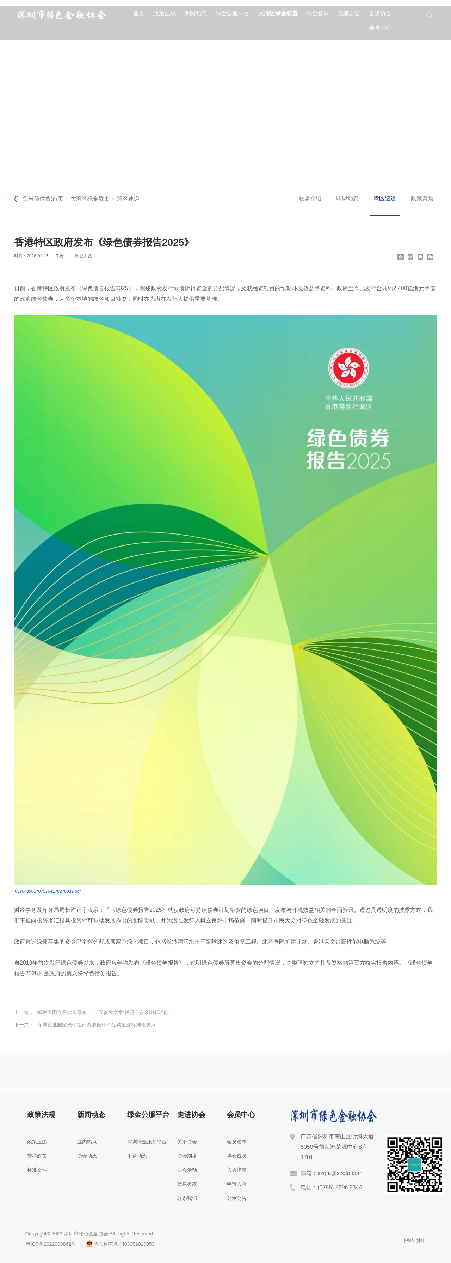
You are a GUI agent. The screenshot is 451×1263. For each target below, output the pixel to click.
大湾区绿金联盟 (278, 13)
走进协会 (380, 13)
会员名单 (237, 1142)
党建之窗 (349, 13)
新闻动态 (195, 13)
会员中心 (380, 28)
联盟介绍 (310, 198)
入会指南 (237, 1170)
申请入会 (237, 1184)
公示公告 (237, 1198)
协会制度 (187, 1156)
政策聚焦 (422, 198)
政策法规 (164, 13)
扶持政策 (37, 1156)
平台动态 (137, 1156)
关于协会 (187, 1142)
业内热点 (87, 1142)
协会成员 (237, 1156)
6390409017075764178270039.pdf (48, 891)
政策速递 (37, 1142)
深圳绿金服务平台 (147, 1142)
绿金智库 (318, 13)
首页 (138, 13)
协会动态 (87, 1156)
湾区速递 (128, 199)
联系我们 (187, 1198)
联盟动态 (347, 198)
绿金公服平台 (232, 13)
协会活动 (187, 1170)
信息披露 (187, 1184)
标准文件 (37, 1170)
